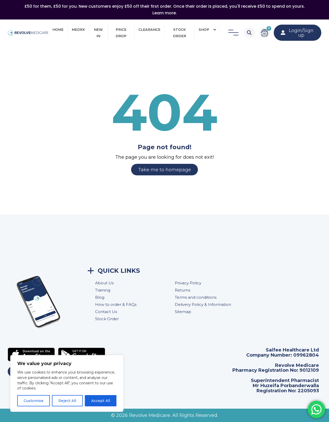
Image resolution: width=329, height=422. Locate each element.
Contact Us (106, 311)
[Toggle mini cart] (264, 32)
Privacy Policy (188, 282)
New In (98, 32)
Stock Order (179, 32)
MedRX (78, 29)
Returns (182, 290)
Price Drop (121, 32)
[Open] (233, 33)
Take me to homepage (164, 170)
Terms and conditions (195, 297)
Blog (99, 297)
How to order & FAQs (115, 304)
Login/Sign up (297, 33)
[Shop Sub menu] (214, 29)
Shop (204, 29)
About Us (104, 282)
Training (102, 290)
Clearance (149, 29)
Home (57, 29)
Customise (33, 400)
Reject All (67, 400)
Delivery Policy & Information (203, 304)
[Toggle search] (249, 32)
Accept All (100, 400)
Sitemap (183, 311)
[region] (66, 383)
